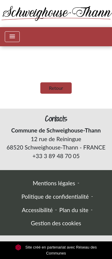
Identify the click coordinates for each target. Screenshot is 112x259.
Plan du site (73, 209)
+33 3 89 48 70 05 (55, 155)
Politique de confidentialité (55, 196)
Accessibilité (37, 209)
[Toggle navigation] (12, 36)
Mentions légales (54, 183)
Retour (56, 88)
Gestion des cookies (56, 223)
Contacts (56, 119)
